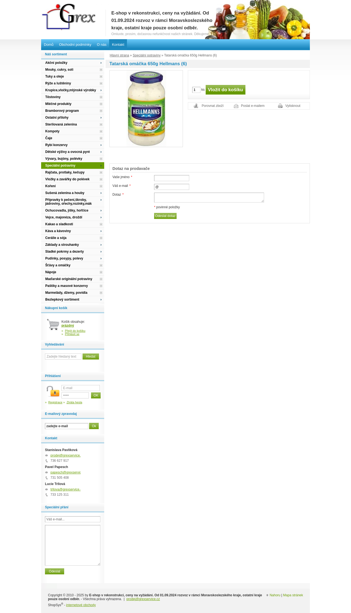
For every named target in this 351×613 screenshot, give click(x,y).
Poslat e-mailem (253, 106)
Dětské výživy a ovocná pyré (67, 152)
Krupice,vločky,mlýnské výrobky (70, 90)
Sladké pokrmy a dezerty (64, 251)
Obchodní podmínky (75, 44)
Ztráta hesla (74, 402)
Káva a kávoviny (58, 231)
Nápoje (50, 272)
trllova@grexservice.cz (67, 489)
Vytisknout (293, 106)
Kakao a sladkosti (59, 224)
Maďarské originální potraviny (68, 279)
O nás (101, 44)
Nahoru (275, 595)
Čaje (48, 138)
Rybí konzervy (56, 145)
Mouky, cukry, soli (59, 70)
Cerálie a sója (55, 238)
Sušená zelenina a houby (64, 193)
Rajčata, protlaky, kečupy (64, 172)
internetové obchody (81, 605)
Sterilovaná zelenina (61, 124)
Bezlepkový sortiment (62, 299)
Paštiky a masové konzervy (66, 286)
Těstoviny (53, 97)
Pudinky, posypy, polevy (64, 258)
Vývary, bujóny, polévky (63, 159)
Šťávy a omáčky (57, 265)
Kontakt (118, 44)
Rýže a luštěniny (58, 83)
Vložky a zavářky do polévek (67, 179)
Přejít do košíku (75, 330)
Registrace (55, 402)
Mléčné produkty (58, 104)
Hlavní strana (119, 55)
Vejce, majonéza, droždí (63, 217)
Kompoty (52, 131)
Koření (50, 186)
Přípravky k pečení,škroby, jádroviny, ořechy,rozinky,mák (68, 202)
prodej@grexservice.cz (67, 455)
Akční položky (56, 63)
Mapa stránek (293, 595)
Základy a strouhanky (62, 245)
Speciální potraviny (146, 55)
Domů (48, 44)
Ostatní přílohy (57, 117)
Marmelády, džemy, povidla (66, 293)
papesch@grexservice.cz (68, 472)
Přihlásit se (72, 334)
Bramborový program (62, 111)
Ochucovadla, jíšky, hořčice (66, 210)
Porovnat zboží (213, 106)
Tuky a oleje (54, 76)
